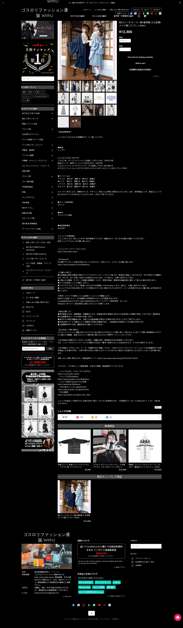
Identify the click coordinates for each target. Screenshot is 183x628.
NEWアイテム (27, 208)
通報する (158, 407)
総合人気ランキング (30, 119)
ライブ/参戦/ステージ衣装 (32, 140)
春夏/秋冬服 (27, 213)
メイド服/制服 (27, 182)
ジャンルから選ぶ (100, 16)
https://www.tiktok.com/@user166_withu (74, 395)
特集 (24, 192)
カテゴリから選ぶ (78, 16)
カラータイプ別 (28, 218)
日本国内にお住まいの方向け (140, 69)
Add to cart (140, 63)
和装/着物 (26, 171)
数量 (121, 46)
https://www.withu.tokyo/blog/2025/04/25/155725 (118, 358)
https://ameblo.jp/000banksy (69, 384)
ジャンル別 (26, 129)
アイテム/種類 (27, 155)
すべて (64, 417)
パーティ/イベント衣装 (31, 229)
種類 (121, 37)
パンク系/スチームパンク (32, 145)
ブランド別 (26, 176)
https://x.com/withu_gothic (68, 374)
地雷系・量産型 (28, 150)
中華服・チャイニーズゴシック (34, 161)
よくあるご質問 (100, 10)
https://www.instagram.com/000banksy (73, 379)
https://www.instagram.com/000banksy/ (74, 265)
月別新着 (25, 203)
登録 (50, 349)
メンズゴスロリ (28, 197)
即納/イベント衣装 (29, 124)
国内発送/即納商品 (29, 224)
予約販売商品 (27, 187)
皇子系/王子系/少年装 (31, 113)
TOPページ (87, 10)
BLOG (146, 10)
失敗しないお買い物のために (119, 10)
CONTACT (156, 10)
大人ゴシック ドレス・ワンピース (35, 166)
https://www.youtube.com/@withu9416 (73, 390)
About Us (136, 10)
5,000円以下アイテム (30, 134)
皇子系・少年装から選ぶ (124, 16)
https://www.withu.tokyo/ (68, 252)
